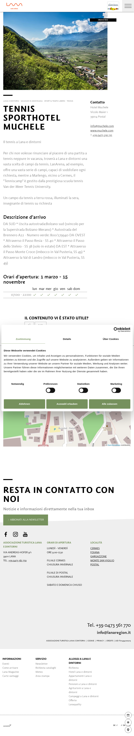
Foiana (94, 552)
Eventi (5, 664)
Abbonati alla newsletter (25, 520)
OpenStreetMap (114, 445)
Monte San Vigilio (102, 560)
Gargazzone (98, 556)
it (119, 725)
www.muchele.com (101, 130)
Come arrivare (10, 668)
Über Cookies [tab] (111, 339)
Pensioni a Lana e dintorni (83, 684)
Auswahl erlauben (66, 403)
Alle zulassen (109, 403)
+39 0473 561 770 (17, 560)
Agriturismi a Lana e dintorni (80, 690)
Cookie (90, 641)
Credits (109, 641)
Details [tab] (67, 339)
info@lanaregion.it (114, 633)
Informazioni (11, 659)
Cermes (95, 548)
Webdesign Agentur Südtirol (7, 725)
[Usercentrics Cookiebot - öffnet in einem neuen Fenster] (116, 329)
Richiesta (74, 668)
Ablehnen (24, 403)
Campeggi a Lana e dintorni (84, 696)
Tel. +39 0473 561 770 (109, 625)
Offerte (73, 700)
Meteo (39, 672)
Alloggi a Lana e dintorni (80, 661)
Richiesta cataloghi (45, 668)
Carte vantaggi (10, 676)
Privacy (100, 641)
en (124, 725)
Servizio (40, 659)
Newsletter (41, 664)
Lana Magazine (10, 672)
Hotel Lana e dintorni (80, 672)
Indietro (99, 20)
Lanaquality (75, 704)
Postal (94, 564)
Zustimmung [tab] (23, 339)
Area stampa (42, 676)
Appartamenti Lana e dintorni (80, 678)
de (114, 725)
